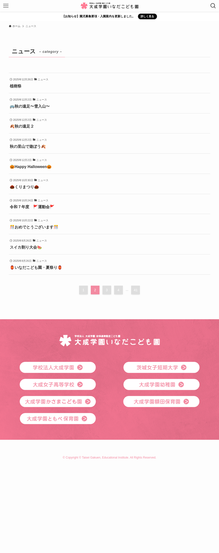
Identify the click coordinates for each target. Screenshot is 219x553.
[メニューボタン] (6, 6)
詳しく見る (147, 16)
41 (136, 290)
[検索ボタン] (213, 6)
